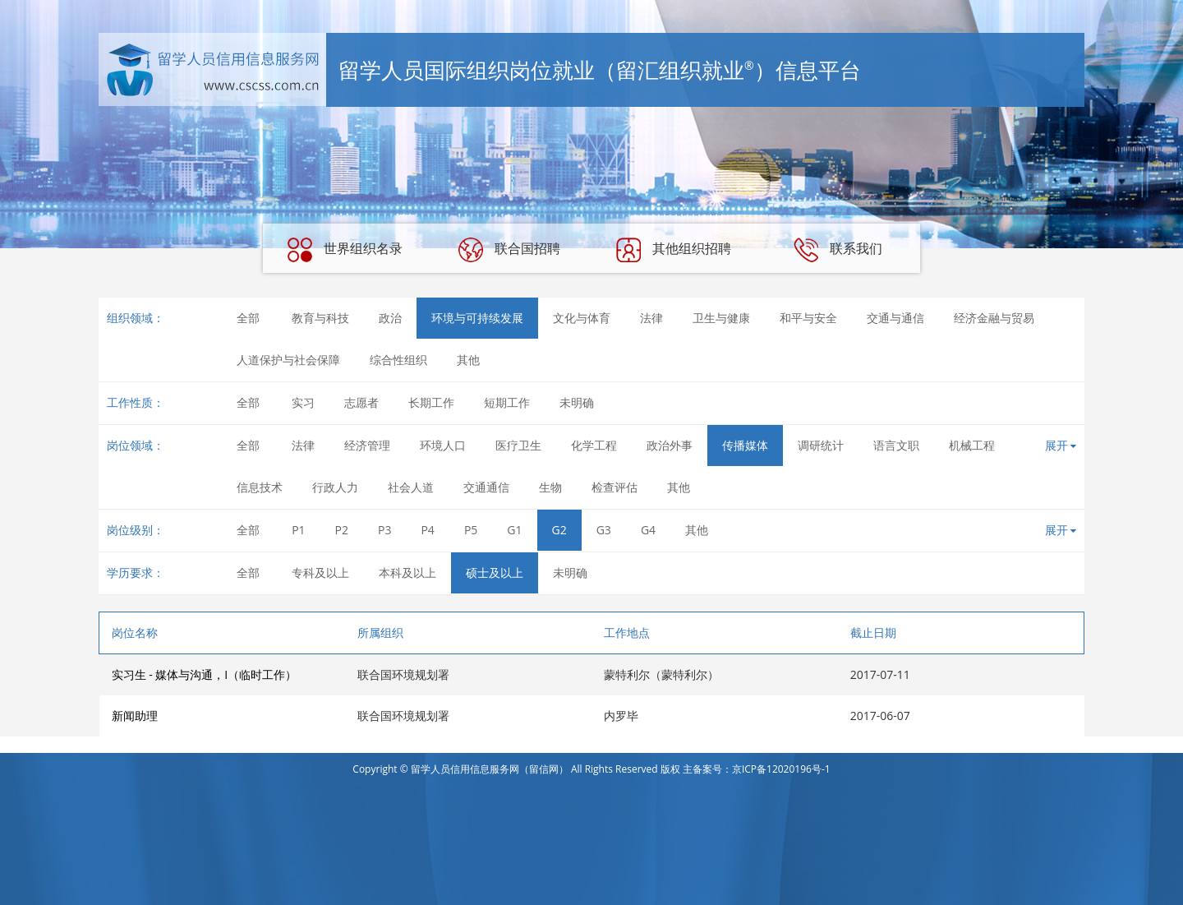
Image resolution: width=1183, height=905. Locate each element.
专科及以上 (320, 572)
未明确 (576, 402)
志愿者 (361, 402)
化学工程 (594, 445)
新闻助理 (135, 715)
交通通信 (486, 487)
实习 (303, 402)
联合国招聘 (509, 250)
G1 (514, 530)
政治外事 (670, 445)
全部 (248, 318)
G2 (559, 530)
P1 (298, 530)
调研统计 (821, 445)
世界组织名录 (345, 250)
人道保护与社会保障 (288, 359)
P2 (341, 530)
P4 (427, 530)
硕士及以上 (494, 572)
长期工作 (431, 402)
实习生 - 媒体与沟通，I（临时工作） (204, 674)
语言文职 (896, 445)
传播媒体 (745, 445)
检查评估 (615, 487)
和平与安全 (808, 318)
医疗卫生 (518, 445)
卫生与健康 (721, 318)
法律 (651, 318)
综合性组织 (398, 359)
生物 (550, 487)
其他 (468, 359)
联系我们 (838, 250)
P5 (470, 530)
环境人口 (443, 445)
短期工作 (507, 402)
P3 (384, 530)
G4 (648, 530)
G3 (603, 530)
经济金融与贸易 (994, 318)
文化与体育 (581, 318)
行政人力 (335, 487)
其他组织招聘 (673, 250)
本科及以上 (407, 572)
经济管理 (367, 445)
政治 (390, 318)
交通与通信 (895, 318)
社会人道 (411, 487)
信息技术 (260, 487)
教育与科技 (320, 318)
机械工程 (972, 445)
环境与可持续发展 (477, 318)
